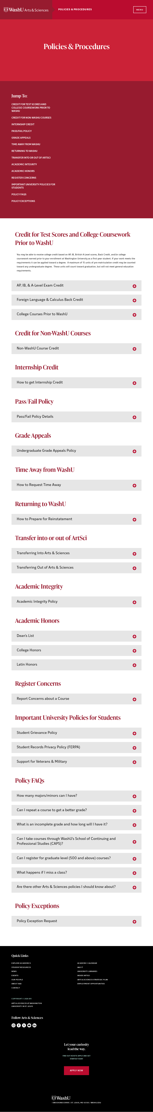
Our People (17, 980)
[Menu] (139, 9)
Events (15, 976)
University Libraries (87, 971)
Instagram (13, 1025)
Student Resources (21, 967)
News (14, 971)
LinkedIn (34, 1025)
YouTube (29, 1025)
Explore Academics (21, 963)
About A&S (17, 984)
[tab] (76, 285)
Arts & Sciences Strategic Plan (92, 980)
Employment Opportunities (91, 984)
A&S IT (80, 967)
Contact (16, 988)
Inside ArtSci (83, 976)
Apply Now (76, 1071)
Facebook (19, 1025)
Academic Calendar (87, 963)
